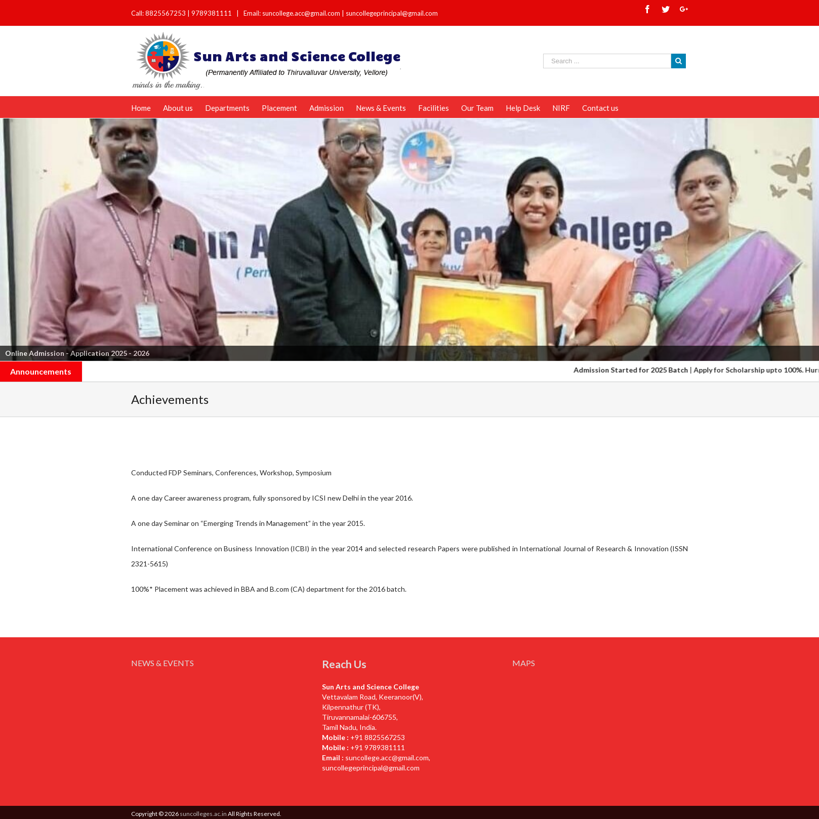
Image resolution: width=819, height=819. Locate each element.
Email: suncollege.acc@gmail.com (291, 13)
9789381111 (212, 13)
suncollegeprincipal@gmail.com (392, 13)
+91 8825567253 (377, 737)
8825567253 (166, 13)
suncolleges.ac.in (203, 813)
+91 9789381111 (377, 747)
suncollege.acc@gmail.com (387, 757)
